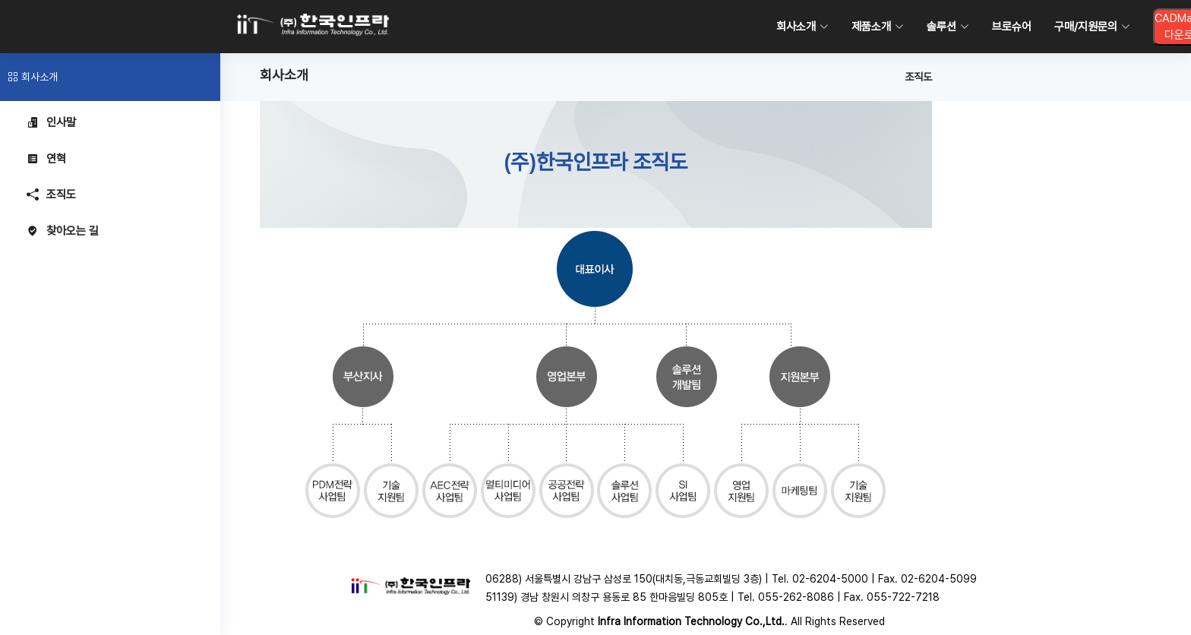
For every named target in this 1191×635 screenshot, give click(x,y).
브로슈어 (1011, 26)
